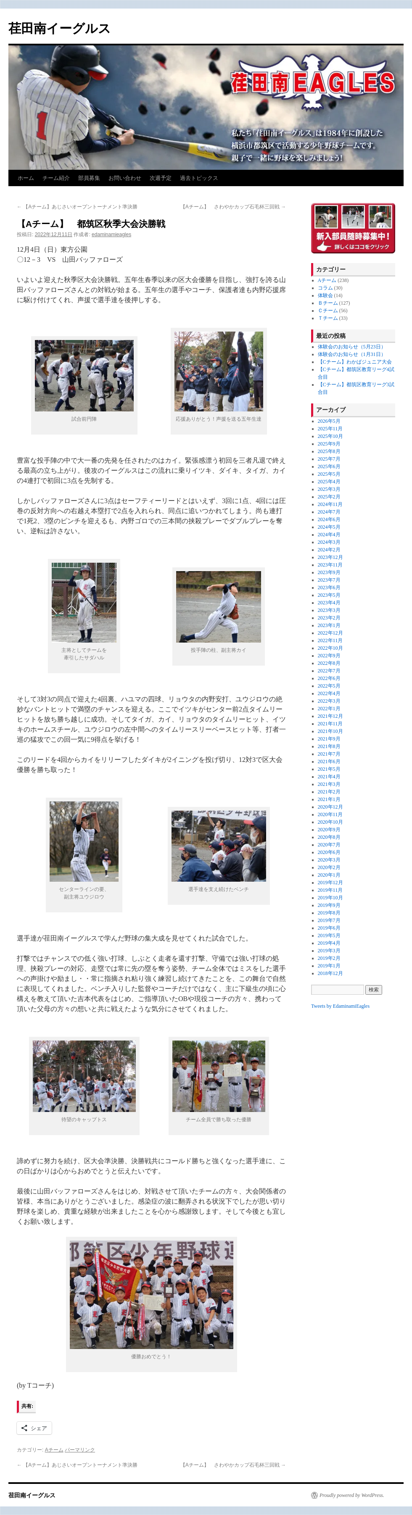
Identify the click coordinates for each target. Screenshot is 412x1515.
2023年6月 (329, 587)
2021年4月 (329, 777)
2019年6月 (329, 928)
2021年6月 (329, 761)
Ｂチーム (328, 303)
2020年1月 (329, 875)
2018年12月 (330, 973)
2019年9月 (329, 905)
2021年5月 (329, 769)
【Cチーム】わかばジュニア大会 (355, 362)
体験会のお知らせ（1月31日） (352, 354)
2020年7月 (329, 845)
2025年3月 (329, 489)
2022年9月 (329, 656)
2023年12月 (330, 557)
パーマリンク (80, 1450)
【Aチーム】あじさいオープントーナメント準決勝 (77, 207)
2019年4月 (329, 943)
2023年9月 (329, 572)
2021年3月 (329, 784)
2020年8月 (329, 837)
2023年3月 (329, 610)
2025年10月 (330, 436)
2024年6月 (329, 519)
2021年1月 (329, 799)
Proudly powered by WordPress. (352, 1495)
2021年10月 (330, 731)
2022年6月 (329, 678)
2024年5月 (329, 527)
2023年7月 (329, 580)
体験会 (325, 295)
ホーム (26, 178)
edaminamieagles (111, 234)
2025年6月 (329, 466)
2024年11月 (330, 504)
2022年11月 (330, 640)
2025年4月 (329, 482)
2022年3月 (329, 701)
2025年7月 (329, 459)
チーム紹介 (56, 178)
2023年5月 (329, 595)
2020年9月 (329, 830)
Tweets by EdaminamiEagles (340, 1006)
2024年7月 (329, 512)
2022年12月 (330, 633)
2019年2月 (329, 958)
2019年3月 (329, 951)
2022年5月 (329, 686)
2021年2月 (329, 792)
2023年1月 (329, 625)
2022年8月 (329, 663)
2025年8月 (329, 451)
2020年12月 (330, 807)
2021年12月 (330, 716)
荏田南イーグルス (59, 28)
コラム (325, 288)
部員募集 (89, 178)
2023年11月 (330, 565)
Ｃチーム (328, 311)
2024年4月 (329, 534)
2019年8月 (329, 913)
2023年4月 (329, 603)
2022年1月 (329, 708)
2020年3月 (329, 860)
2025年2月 (329, 497)
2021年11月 (330, 724)
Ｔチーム (328, 318)
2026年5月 (329, 421)
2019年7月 (329, 920)
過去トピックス (199, 178)
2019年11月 (330, 890)
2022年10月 (330, 648)
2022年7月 (329, 671)
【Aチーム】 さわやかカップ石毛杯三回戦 (233, 207)
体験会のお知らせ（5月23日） (352, 347)
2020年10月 (330, 822)
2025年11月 (330, 429)
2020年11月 (330, 814)
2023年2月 (329, 618)
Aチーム (54, 1450)
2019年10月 (330, 898)
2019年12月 (330, 882)
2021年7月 (329, 754)
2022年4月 (329, 693)
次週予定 (161, 178)
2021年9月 (329, 739)
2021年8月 (329, 746)
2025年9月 (329, 444)
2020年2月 (329, 867)
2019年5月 (329, 935)
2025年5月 (329, 474)
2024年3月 (329, 542)
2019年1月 (329, 966)
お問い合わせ (124, 178)
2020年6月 (329, 852)
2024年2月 (329, 550)
